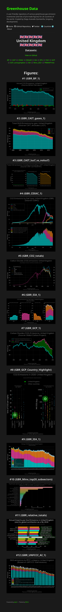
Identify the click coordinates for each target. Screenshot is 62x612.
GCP (53, 60)
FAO (47, 60)
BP (8, 60)
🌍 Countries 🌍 (47, 26)
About (9, 29)
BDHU (27, 602)
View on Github (31, 55)
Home (10, 26)
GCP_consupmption (17, 62)
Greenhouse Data (22, 8)
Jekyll (15, 602)
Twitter (36, 26)
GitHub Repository (22, 26)
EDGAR (29, 60)
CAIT (14, 60)
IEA (29, 62)
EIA (35, 60)
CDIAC (20, 60)
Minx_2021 (37, 62)
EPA (41, 60)
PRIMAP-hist (49, 62)
